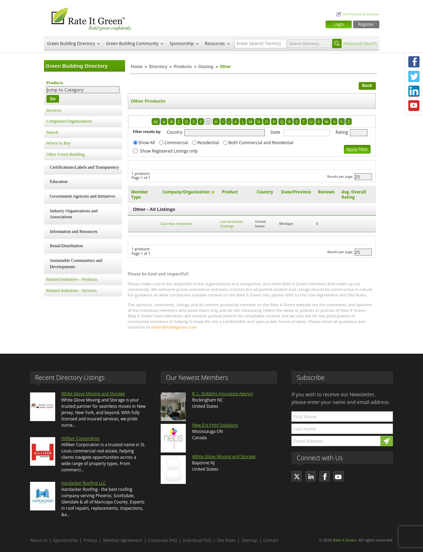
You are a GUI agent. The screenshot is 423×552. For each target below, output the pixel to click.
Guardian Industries (176, 223)
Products (183, 66)
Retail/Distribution (66, 245)
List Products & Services (360, 14)
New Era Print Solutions (215, 425)
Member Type (139, 194)
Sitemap (250, 540)
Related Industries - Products (71, 279)
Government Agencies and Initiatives (82, 196)
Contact (270, 540)
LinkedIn (414, 91)
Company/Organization (186, 191)
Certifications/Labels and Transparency (84, 167)
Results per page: (340, 176)
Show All (146, 143)
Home (137, 66)
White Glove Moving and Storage (93, 394)
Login (339, 24)
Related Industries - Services (71, 290)
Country (174, 132)
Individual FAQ (197, 540)
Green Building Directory (71, 43)
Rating (342, 132)
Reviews (326, 191)
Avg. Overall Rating (354, 194)
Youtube (414, 105)
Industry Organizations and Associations (74, 214)
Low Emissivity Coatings (231, 223)
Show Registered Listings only (169, 151)
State (275, 132)
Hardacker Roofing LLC (83, 483)
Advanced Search (360, 43)
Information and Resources (73, 231)
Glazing (205, 66)
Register (366, 24)
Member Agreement (123, 540)
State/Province (296, 191)
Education (59, 181)
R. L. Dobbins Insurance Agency (222, 394)
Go (53, 98)
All (156, 121)
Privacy (90, 540)
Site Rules (226, 540)
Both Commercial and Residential (260, 143)
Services (53, 110)
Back (367, 85)
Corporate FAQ (162, 540)
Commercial (176, 143)
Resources (215, 43)
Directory (158, 66)
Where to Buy (58, 143)
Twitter (414, 76)
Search (52, 132)
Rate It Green (344, 540)
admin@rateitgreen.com (174, 327)
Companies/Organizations (69, 121)
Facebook (414, 61)
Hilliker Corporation (80, 438)
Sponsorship (181, 43)
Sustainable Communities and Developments (76, 263)
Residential (208, 143)
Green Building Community (132, 43)
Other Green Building (65, 154)
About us (39, 540)
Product (230, 191)
